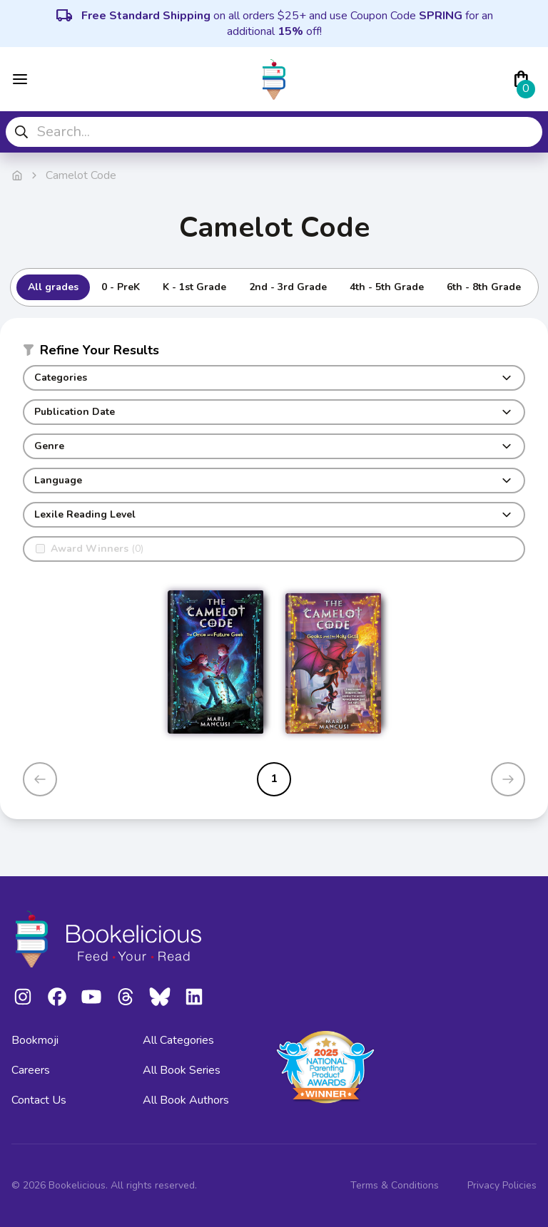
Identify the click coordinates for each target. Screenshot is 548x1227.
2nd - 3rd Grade (288, 287)
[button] (274, 353)
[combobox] (274, 132)
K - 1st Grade (194, 287)
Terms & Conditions (394, 1185)
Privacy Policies (502, 1185)
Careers (30, 1070)
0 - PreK (120, 287)
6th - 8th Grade (484, 287)
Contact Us (38, 1100)
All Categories (178, 1040)
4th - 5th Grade (387, 287)
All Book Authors (186, 1100)
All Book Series (181, 1070)
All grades (53, 287)
